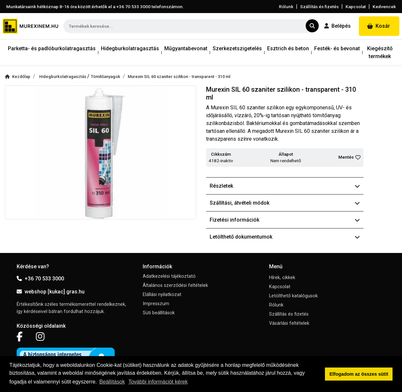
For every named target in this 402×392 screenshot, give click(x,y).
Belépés (337, 26)
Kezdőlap (17, 76)
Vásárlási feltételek (289, 323)
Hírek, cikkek (282, 277)
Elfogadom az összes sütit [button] (359, 374)
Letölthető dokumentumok (285, 237)
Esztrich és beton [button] (288, 48)
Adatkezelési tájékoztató (169, 276)
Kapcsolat (356, 6)
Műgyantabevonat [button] (185, 48)
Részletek (285, 186)
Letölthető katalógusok (293, 296)
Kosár (378, 26)
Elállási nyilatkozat (162, 294)
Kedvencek (384, 6)
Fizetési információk (285, 220)
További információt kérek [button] (157, 381)
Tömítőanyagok (105, 76)
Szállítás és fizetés (319, 6)
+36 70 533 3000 (40, 278)
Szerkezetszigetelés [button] (237, 48)
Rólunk (286, 6)
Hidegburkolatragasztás (63, 76)
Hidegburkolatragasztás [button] (130, 48)
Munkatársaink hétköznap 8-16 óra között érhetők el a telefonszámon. (95, 6)
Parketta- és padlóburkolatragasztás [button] (52, 48)
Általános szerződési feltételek (175, 285)
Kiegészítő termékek (380, 52)
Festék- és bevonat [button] (337, 48)
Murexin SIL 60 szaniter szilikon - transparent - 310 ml (179, 76)
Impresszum (156, 303)
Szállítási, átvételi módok (285, 203)
